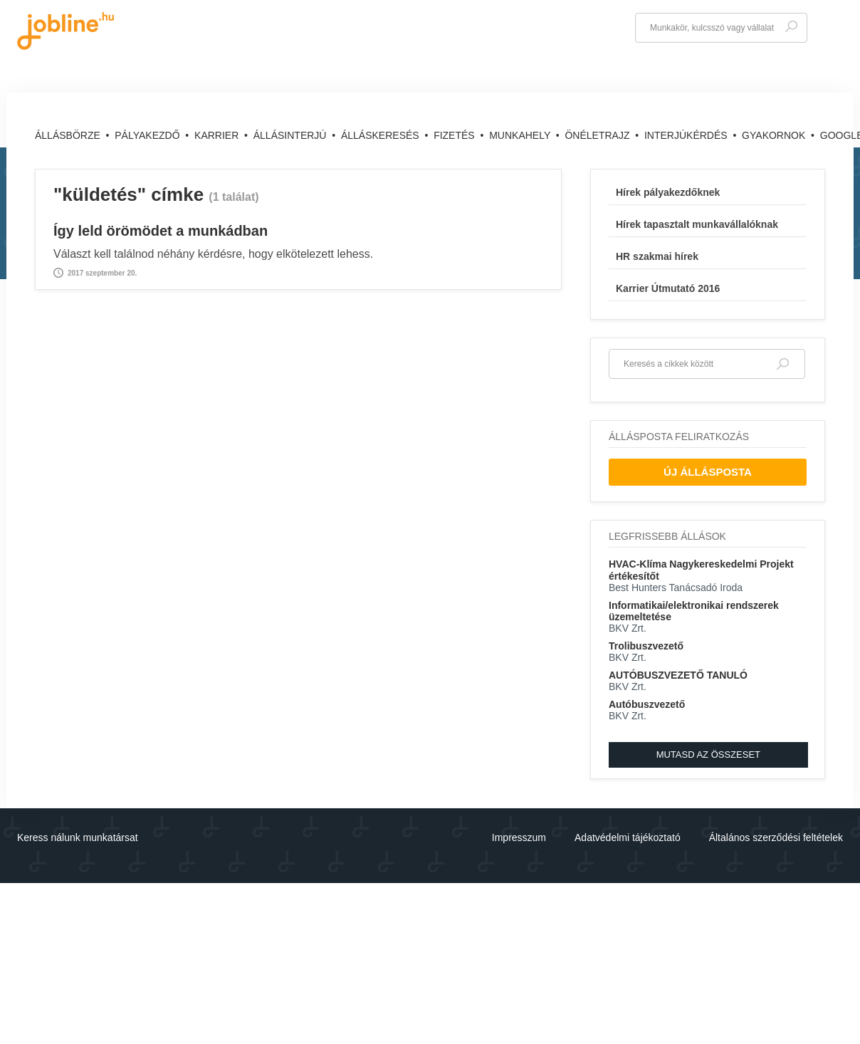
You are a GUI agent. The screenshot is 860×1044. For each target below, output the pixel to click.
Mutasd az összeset (708, 754)
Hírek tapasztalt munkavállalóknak (697, 224)
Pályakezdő (148, 135)
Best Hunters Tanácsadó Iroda (676, 587)
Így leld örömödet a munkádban (160, 231)
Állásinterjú (291, 135)
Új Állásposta (708, 472)
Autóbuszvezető (647, 704)
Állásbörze (69, 135)
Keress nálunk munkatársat (77, 837)
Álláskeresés (381, 135)
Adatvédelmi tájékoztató (628, 837)
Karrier (217, 135)
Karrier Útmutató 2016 (668, 288)
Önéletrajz (598, 135)
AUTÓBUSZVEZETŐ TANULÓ (678, 675)
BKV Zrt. (627, 628)
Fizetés (455, 135)
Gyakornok (775, 135)
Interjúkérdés (687, 135)
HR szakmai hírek (657, 256)
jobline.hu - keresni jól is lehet (65, 31)
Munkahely (521, 135)
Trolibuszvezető (646, 646)
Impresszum (519, 837)
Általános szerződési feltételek (776, 837)
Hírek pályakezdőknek (668, 192)
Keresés (791, 27)
